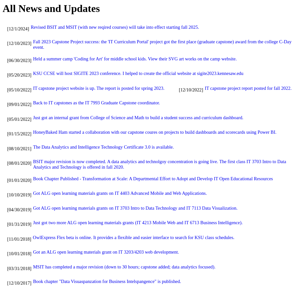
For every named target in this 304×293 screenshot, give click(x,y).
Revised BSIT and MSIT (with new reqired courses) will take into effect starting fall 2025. (115, 27)
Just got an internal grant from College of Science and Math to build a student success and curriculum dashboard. (138, 117)
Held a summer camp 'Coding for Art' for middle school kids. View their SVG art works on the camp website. (135, 58)
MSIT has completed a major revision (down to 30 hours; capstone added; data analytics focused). (124, 266)
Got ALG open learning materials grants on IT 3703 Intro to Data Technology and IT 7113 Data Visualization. (135, 208)
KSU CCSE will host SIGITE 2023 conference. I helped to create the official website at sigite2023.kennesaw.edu (138, 73)
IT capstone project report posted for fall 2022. (248, 88)
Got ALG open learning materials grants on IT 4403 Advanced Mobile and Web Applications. (120, 193)
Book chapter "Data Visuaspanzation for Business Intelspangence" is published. (107, 281)
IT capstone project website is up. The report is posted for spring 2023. (98, 88)
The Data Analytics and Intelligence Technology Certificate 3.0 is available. (103, 147)
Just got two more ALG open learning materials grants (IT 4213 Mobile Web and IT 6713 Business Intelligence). (138, 222)
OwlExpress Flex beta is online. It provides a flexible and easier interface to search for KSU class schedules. (134, 237)
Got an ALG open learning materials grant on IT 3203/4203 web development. (106, 252)
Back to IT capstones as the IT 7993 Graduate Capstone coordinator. (96, 102)
